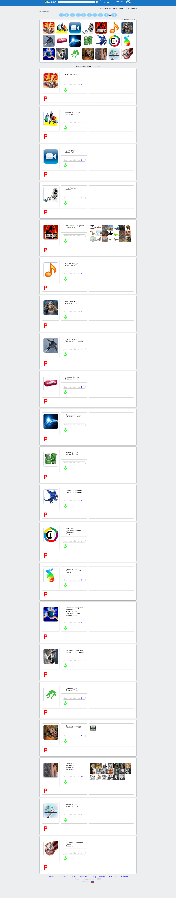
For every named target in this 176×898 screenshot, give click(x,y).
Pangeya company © (83, 894)
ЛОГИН (119, 2)
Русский (86, 896)
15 (114, 15)
